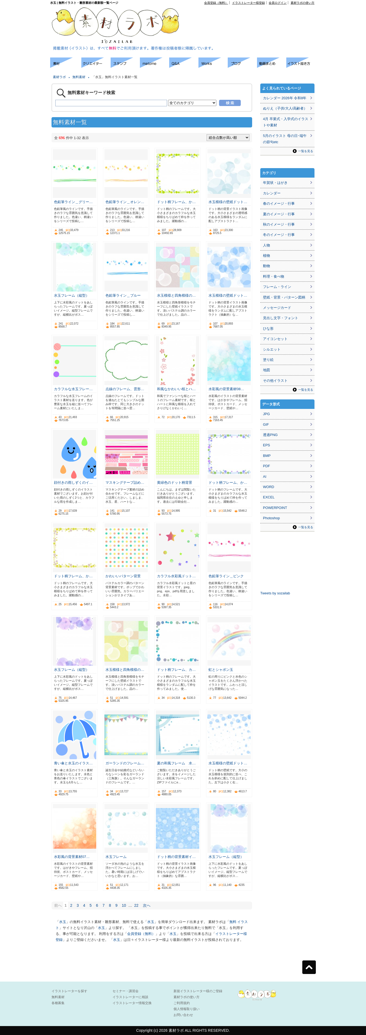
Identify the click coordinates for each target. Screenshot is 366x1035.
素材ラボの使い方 (302, 2)
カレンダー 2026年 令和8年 (284, 98)
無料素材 (78, 77)
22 (136, 905)
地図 (266, 370)
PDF (266, 466)
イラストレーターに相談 (130, 997)
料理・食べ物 (273, 276)
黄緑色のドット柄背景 (174, 482)
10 (124, 905)
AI (264, 477)
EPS (266, 445)
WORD (268, 487)
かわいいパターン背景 (123, 576)
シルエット (272, 349)
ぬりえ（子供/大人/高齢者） (285, 108)
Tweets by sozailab (275, 593)
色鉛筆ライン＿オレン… (124, 202)
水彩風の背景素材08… (226, 389)
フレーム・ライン (277, 287)
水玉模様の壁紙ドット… (227, 202)
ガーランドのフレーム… (124, 763)
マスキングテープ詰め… (124, 482)
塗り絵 (268, 360)
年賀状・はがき (275, 183)
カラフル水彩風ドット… (176, 576)
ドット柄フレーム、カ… (176, 670)
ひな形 (268, 328)
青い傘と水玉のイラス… (73, 763)
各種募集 (58, 1003)
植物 (266, 256)
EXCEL (269, 497)
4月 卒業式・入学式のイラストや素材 (285, 122)
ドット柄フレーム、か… (176, 202)
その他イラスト (275, 381)
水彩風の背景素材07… (71, 857)
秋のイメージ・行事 (279, 224)
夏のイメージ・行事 (279, 214)
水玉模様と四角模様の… (176, 295)
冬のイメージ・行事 (279, 235)
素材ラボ (59, 77)
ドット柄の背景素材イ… (176, 857)
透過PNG (270, 435)
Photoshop (271, 518)
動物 (266, 266)
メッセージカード (277, 308)
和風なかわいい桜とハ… (176, 389)
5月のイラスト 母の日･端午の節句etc (285, 139)
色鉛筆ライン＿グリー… (73, 202)
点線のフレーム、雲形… (124, 389)
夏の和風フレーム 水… (176, 763)
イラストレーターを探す (69, 991)
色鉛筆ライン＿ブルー (123, 295)
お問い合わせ (183, 1015)
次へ (146, 905)
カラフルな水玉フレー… (73, 389)
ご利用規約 (182, 1003)
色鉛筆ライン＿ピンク (226, 576)
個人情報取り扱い (187, 1009)
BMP (267, 456)
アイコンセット (275, 339)
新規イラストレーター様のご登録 (198, 991)
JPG (266, 414)
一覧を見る (305, 151)
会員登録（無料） (216, 2)
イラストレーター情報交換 (132, 1003)
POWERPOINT (275, 508)
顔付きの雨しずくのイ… (73, 482)
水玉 (62, 922)
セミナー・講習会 (126, 991)
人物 (266, 245)
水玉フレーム (116, 857)
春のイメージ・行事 (279, 203)
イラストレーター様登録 (248, 2)
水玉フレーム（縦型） (71, 295)
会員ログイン (278, 2)
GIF (266, 424)
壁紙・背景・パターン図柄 (284, 297)
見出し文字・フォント (280, 318)
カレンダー (272, 193)
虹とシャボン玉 (220, 670)
